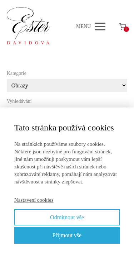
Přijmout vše (67, 235)
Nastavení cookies (34, 200)
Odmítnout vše (67, 217)
